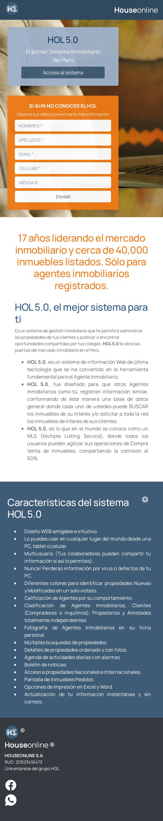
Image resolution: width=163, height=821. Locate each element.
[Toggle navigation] (69, 10)
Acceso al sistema (63, 72)
